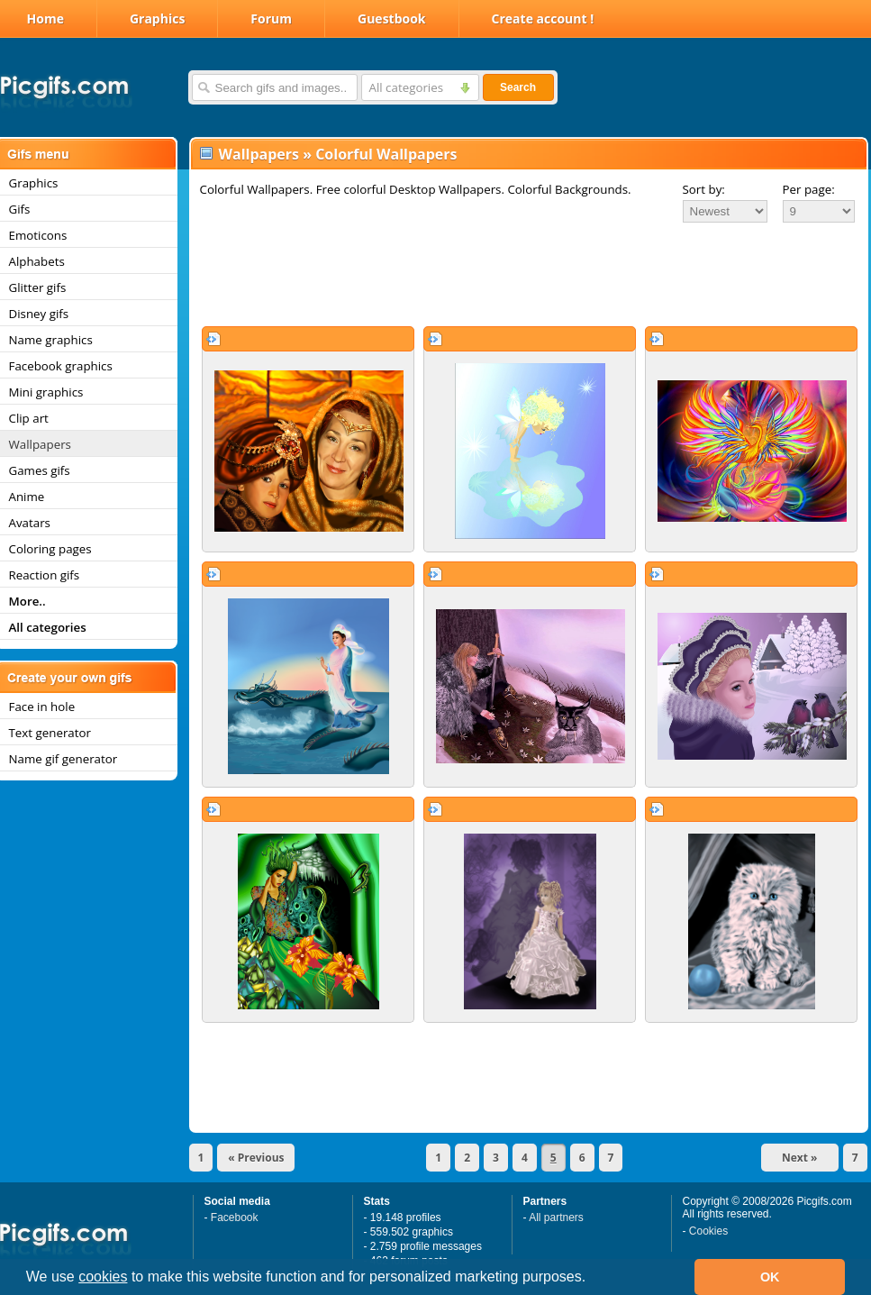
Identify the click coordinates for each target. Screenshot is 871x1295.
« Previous (256, 1157)
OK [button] (770, 1277)
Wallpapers (259, 154)
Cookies (708, 1231)
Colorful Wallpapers (386, 154)
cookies (102, 1276)
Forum (271, 18)
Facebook (235, 1217)
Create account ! (543, 18)
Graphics (157, 18)
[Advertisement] (529, 274)
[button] (592, 1278)
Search (518, 87)
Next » (800, 1157)
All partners (556, 1217)
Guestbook (392, 18)
